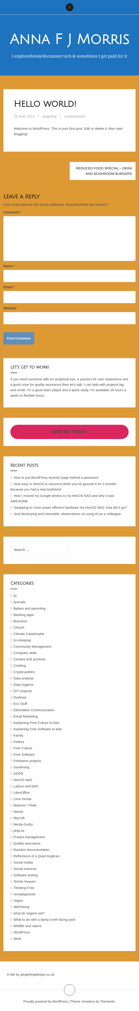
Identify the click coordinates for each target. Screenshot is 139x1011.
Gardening (21, 767)
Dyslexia (19, 697)
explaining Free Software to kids (37, 729)
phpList (18, 831)
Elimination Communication (33, 710)
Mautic (18, 811)
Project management (29, 837)
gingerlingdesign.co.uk (37, 974)
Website (9, 308)
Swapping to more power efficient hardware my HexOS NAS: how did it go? (70, 507)
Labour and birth (25, 786)
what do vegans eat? (29, 913)
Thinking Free (23, 888)
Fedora (18, 742)
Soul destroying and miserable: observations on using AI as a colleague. (68, 514)
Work (17, 938)
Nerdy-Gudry (23, 824)
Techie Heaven (24, 881)
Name (9, 266)
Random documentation (31, 850)
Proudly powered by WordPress (45, 1001)
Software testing (25, 875)
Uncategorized (77, 116)
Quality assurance (26, 843)
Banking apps (23, 615)
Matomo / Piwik (24, 805)
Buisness (20, 621)
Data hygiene (23, 684)
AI (14, 596)
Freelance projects (27, 761)
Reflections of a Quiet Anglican (36, 856)
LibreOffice (21, 792)
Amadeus (88, 1001)
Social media (23, 862)
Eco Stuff (20, 704)
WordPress (21, 932)
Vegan (18, 900)
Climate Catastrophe (28, 634)
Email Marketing (25, 716)
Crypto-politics (24, 672)
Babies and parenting (29, 608)
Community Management (32, 646)
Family (18, 735)
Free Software (24, 754)
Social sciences (25, 869)
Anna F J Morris (69, 39)
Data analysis (23, 678)
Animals (19, 602)
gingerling (50, 116)
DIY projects (22, 691)
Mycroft (18, 818)
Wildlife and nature (27, 926)
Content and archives (29, 659)
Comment (12, 212)
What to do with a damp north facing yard (44, 919)
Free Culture (22, 748)
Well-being (21, 907)
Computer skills (25, 653)
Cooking (19, 665)
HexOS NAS (22, 780)
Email (9, 287)
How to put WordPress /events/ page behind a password (56, 477)
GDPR (18, 773)
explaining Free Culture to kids (36, 723)
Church (18, 627)
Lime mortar (22, 799)
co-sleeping (22, 640)
